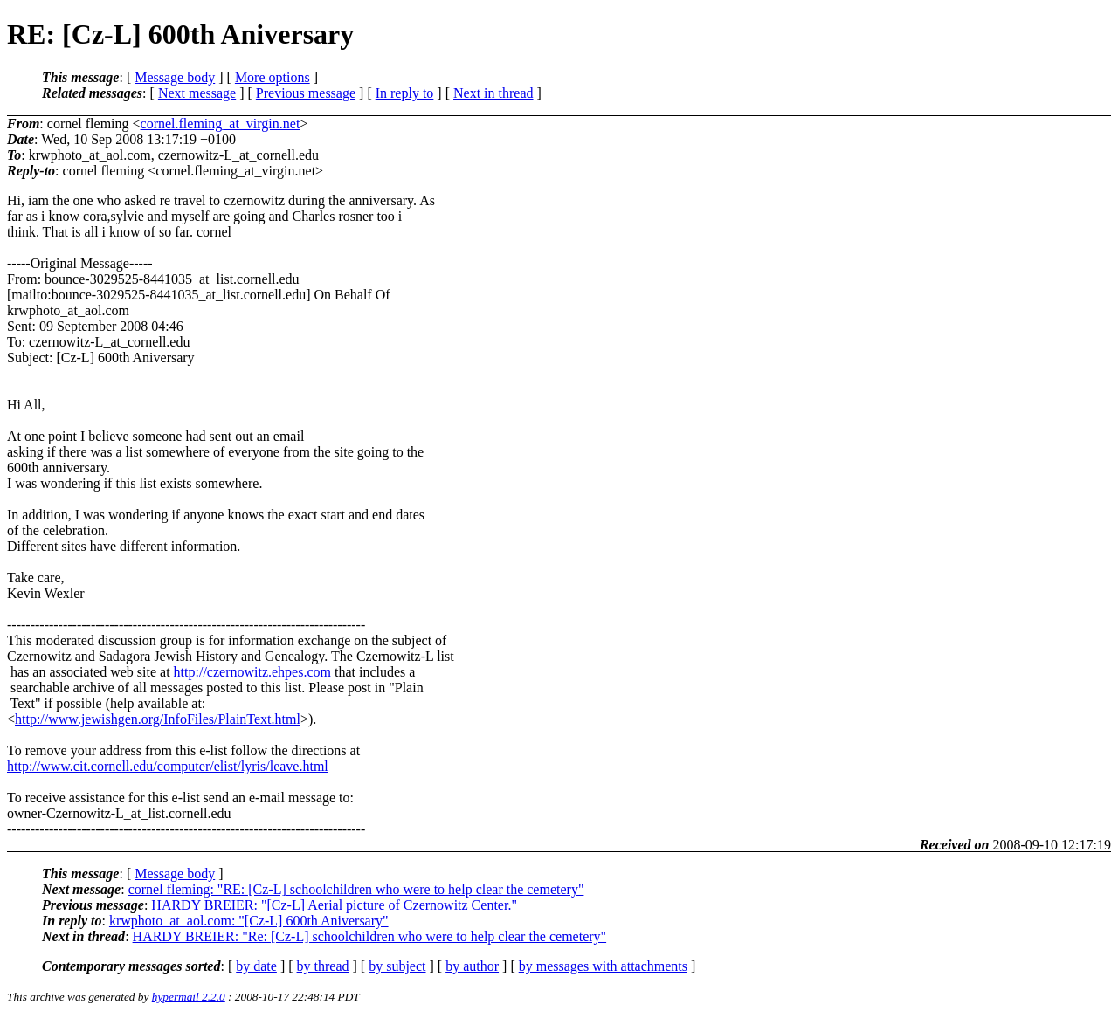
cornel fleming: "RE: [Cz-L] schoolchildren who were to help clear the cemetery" (356, 889)
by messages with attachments (603, 966)
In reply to (405, 93)
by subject (397, 966)
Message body (175, 77)
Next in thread (493, 93)
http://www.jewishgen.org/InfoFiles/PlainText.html (157, 719)
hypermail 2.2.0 (188, 996)
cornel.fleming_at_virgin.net (220, 123)
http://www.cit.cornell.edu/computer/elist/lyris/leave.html (167, 766)
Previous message (305, 93)
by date (256, 966)
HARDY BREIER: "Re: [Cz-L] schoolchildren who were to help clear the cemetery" (370, 936)
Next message (197, 93)
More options (272, 77)
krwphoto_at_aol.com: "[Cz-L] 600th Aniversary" (249, 920)
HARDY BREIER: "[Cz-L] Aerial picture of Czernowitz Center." (334, 905)
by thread (323, 966)
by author (472, 966)
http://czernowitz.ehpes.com (252, 671)
